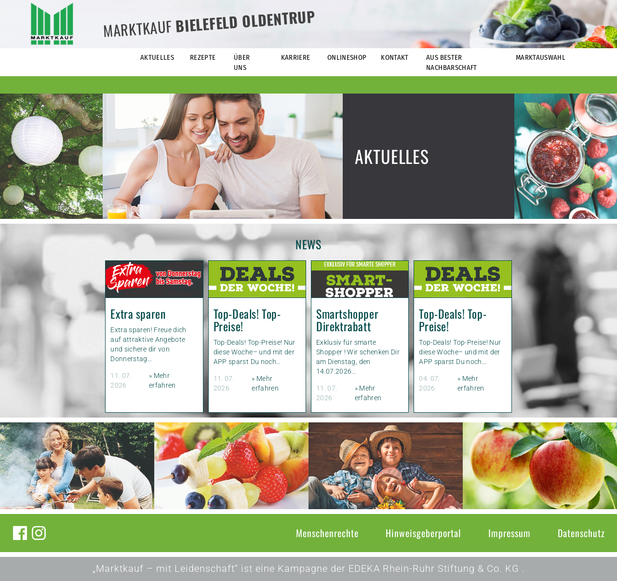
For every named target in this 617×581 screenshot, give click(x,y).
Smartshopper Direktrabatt (347, 320)
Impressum (509, 533)
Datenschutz (581, 533)
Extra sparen (137, 313)
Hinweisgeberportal (423, 533)
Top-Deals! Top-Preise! (247, 320)
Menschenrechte (327, 533)
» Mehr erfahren (162, 380)
